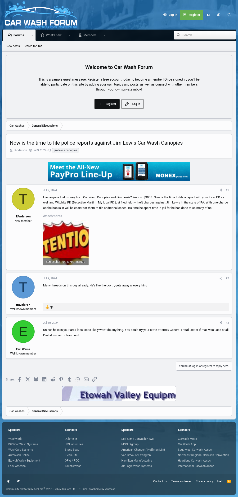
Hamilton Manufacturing (136, 460)
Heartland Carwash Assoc (194, 460)
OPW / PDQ (72, 460)
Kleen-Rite (71, 455)
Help (220, 481)
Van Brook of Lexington (136, 455)
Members (91, 35)
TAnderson (20, 150)
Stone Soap (72, 449)
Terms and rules (181, 481)
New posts (13, 46)
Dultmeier (71, 439)
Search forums (33, 46)
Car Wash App (187, 444)
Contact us (160, 481)
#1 (227, 190)
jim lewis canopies (65, 150)
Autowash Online (19, 455)
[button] (219, 15)
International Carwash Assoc (196, 466)
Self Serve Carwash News (137, 439)
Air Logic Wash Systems (136, 466)
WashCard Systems (20, 449)
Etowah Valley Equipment (24, 460)
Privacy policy (204, 481)
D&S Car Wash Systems (23, 444)
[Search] (229, 15)
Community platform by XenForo (41, 489)
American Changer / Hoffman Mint (143, 449)
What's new (55, 35)
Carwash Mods (187, 439)
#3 (227, 323)
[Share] (221, 190)
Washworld (15, 439)
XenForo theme (92, 489)
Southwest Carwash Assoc (195, 449)
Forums (20, 35)
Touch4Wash (73, 466)
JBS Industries (74, 444)
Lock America (17, 466)
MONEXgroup (130, 444)
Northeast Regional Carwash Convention (203, 455)
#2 (227, 278)
